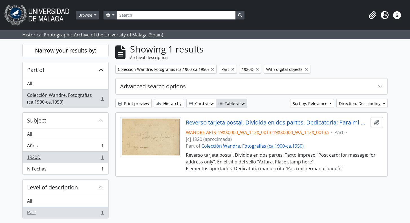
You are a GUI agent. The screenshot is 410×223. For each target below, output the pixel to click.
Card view (201, 103)
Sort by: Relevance (311, 103)
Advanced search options (153, 86)
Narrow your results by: (65, 50)
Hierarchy (169, 103)
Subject (36, 120)
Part (65, 213)
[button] (372, 15)
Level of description (52, 187)
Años (65, 147)
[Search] (176, 15)
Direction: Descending (360, 103)
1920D (65, 158)
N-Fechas (65, 169)
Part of (36, 70)
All (29, 83)
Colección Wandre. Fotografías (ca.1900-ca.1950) (65, 98)
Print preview (133, 103)
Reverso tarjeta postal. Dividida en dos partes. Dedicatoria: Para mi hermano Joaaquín (277, 122)
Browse (85, 15)
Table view (232, 103)
